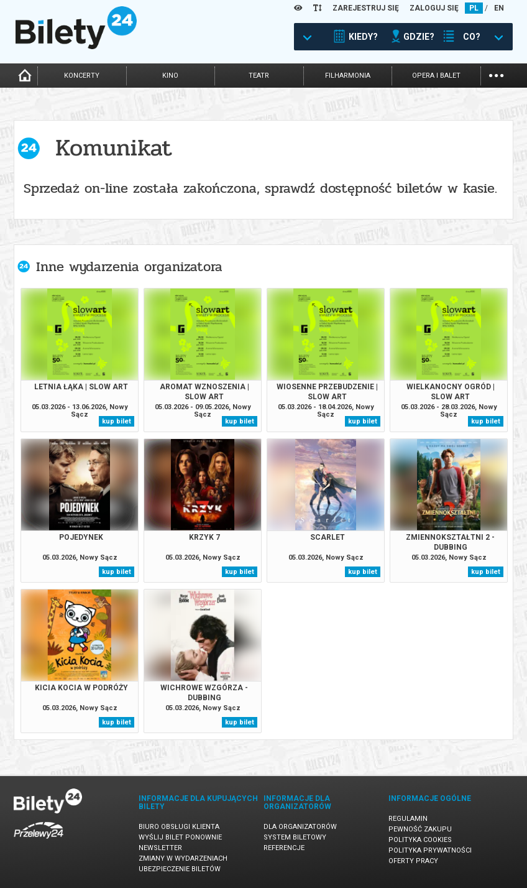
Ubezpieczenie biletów (180, 869)
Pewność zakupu (420, 829)
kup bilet (116, 421)
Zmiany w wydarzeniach (183, 858)
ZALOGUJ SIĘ (434, 8)
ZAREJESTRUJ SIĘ (365, 8)
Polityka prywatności (430, 850)
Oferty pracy (413, 861)
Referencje (284, 848)
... (496, 74)
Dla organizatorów (300, 827)
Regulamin (408, 819)
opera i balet (436, 76)
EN (499, 8)
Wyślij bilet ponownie (180, 837)
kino (170, 76)
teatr (259, 76)
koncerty (81, 76)
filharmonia (347, 76)
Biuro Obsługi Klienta (179, 827)
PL (474, 8)
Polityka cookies (420, 840)
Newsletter (160, 848)
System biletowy (295, 837)
